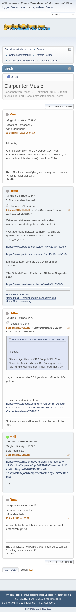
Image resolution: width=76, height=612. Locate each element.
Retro (14, 191)
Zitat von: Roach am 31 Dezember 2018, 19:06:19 (38, 339)
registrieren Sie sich (43, 7)
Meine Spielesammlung (18, 301)
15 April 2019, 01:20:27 (17, 518)
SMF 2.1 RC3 (21, 599)
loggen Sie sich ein (13, 7)
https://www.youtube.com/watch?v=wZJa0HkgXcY (36, 246)
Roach (14, 114)
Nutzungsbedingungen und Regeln (39, 595)
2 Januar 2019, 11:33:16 (18, 454)
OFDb (14, 76)
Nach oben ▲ (65, 595)
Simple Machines (52, 599)
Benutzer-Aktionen (59, 106)
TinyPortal (9, 595)
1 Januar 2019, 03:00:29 (18, 210)
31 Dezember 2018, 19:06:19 (20, 133)
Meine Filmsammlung (17, 294)
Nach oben (10, 570)
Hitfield (15, 313)
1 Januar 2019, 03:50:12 (18, 328)
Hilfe (18, 595)
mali (13, 437)
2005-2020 (46, 609)
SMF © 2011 (36, 599)
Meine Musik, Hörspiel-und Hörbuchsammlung (31, 298)
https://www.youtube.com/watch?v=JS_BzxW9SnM (36, 254)
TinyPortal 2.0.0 (32, 609)
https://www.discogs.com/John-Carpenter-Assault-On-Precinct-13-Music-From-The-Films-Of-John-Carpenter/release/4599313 (36, 407)
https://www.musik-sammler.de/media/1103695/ (34, 284)
